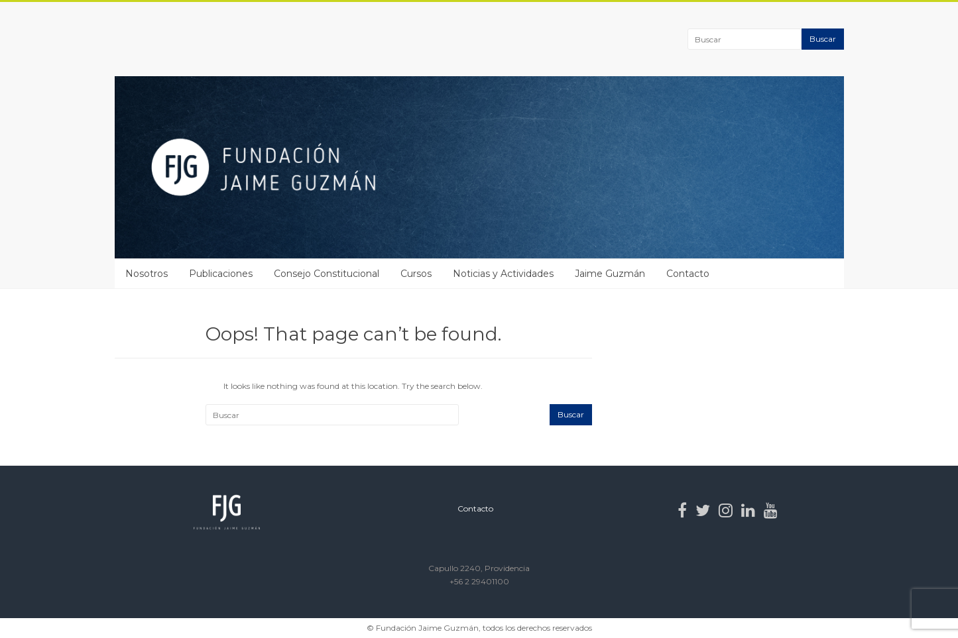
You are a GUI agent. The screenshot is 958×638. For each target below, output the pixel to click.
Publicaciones (221, 274)
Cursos (416, 274)
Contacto (687, 274)
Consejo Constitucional (326, 274)
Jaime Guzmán (610, 274)
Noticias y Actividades (503, 274)
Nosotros (146, 274)
